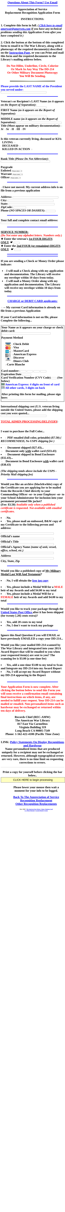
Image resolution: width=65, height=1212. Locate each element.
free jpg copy (40, 580)
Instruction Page (19, 52)
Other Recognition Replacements (36, 803)
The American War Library (34, 809)
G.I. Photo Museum (30, 810)
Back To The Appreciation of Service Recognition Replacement (36, 798)
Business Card (49, 809)
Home (43, 809)
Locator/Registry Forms (41, 810)
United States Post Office (17, 612)
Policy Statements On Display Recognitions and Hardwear (37, 743)
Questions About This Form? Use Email (32, 2)
